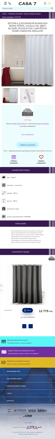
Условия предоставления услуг (28, 434)
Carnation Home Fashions (19, 124)
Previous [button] (24, 326)
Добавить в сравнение (14, 160)
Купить (29, 310)
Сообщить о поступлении (27, 145)
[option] (10, 95)
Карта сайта (28, 422)
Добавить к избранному (41, 160)
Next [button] (31, 326)
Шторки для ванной (42, 124)
